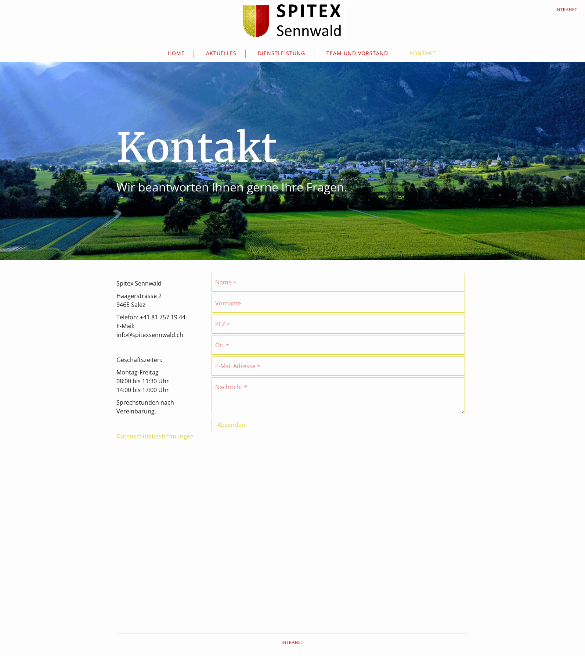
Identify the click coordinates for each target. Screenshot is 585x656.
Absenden (231, 424)
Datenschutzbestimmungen (155, 436)
